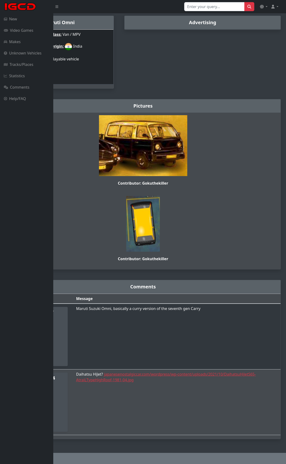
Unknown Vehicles (22, 53)
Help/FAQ (15, 98)
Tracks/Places (18, 64)
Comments (16, 87)
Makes (12, 41)
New (10, 19)
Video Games (18, 30)
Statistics (14, 75)
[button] (263, 6)
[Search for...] (214, 6)
